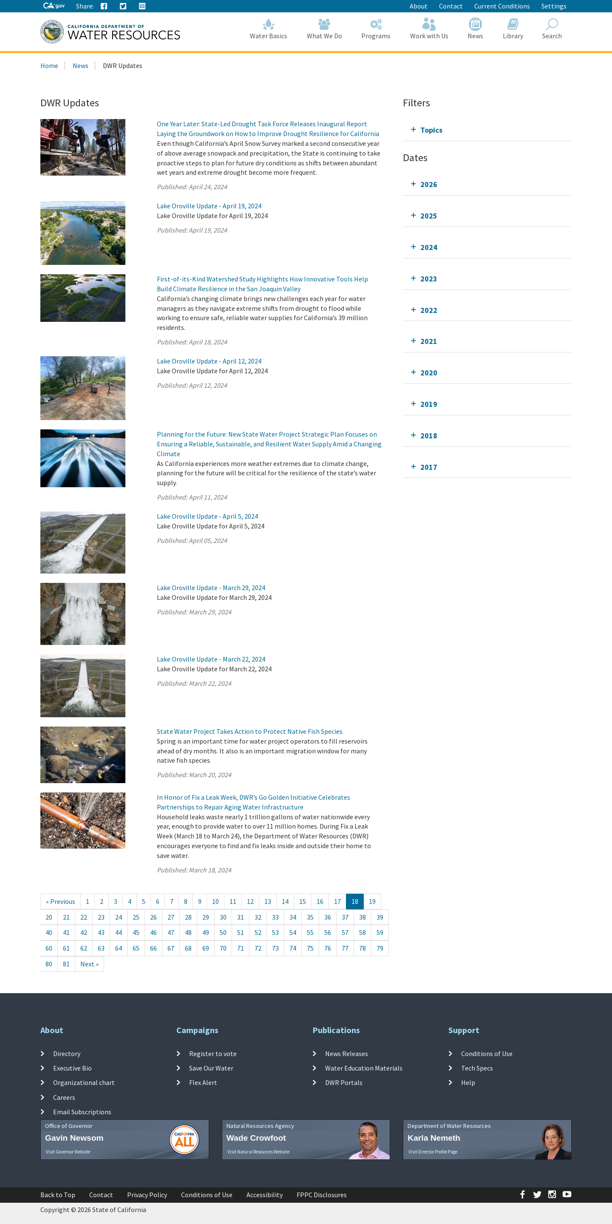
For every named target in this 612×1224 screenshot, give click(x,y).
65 (136, 948)
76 (327, 948)
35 (310, 917)
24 (118, 917)
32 (258, 917)
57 (345, 932)
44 (118, 932)
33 (275, 917)
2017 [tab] (428, 467)
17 (337, 901)
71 (240, 948)
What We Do (324, 28)
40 (48, 932)
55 (310, 932)
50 (223, 932)
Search (552, 28)
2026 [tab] (428, 184)
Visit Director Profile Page (432, 1152)
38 (362, 917)
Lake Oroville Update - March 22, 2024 (211, 659)
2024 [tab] (428, 247)
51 (240, 932)
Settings (554, 6)
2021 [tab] (428, 341)
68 (188, 948)
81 (66, 964)
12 (250, 901)
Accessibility (264, 1194)
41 (66, 932)
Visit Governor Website (68, 1152)
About (419, 6)
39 (380, 917)
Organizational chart (84, 1082)
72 (258, 948)
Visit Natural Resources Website (258, 1152)
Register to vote (213, 1053)
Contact (451, 6)
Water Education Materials (363, 1068)
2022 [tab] (428, 310)
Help (468, 1082)
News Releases (346, 1053)
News (475, 28)
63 (101, 948)
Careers (64, 1097)
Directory (66, 1053)
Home (49, 65)
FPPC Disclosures (322, 1194)
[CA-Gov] (54, 6)
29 (205, 917)
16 (320, 901)
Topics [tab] (431, 130)
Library (513, 28)
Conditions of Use (487, 1053)
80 (48, 964)
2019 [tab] (428, 404)
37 (345, 917)
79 (380, 948)
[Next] (89, 964)
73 (275, 948)
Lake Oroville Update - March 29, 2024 (211, 587)
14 (285, 901)
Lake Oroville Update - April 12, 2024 (209, 361)
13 (267, 901)
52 (258, 932)
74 (292, 948)
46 (153, 932)
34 (292, 917)
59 (380, 932)
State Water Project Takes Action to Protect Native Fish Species (250, 731)
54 (292, 932)
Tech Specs (477, 1068)
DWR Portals (344, 1082)
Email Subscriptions (82, 1112)
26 (153, 917)
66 (153, 948)
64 (118, 948)
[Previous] (60, 901)
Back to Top (57, 1194)
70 (223, 948)
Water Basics (269, 28)
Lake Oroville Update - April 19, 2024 (209, 206)
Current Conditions (502, 6)
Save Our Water (211, 1068)
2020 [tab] (428, 373)
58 (362, 932)
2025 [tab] (428, 216)
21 (66, 917)
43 (101, 932)
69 (205, 948)
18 (354, 901)
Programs (376, 28)
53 (275, 932)
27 (170, 917)
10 (215, 901)
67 (170, 948)
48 (188, 932)
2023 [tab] (428, 279)
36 (327, 917)
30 (223, 917)
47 (170, 932)
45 (136, 932)
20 (48, 917)
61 (66, 948)
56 (327, 932)
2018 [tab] (428, 435)
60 (48, 948)
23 (101, 917)
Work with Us (429, 28)
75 (310, 948)
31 (240, 917)
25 (136, 917)
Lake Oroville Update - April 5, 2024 (207, 516)
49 (205, 932)
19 (372, 901)
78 (362, 948)
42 (83, 932)
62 (83, 948)
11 (233, 901)
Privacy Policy (147, 1194)
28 (188, 917)
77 (345, 948)
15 (302, 901)
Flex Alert (203, 1082)
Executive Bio (72, 1068)
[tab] (487, 130)
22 (83, 917)
